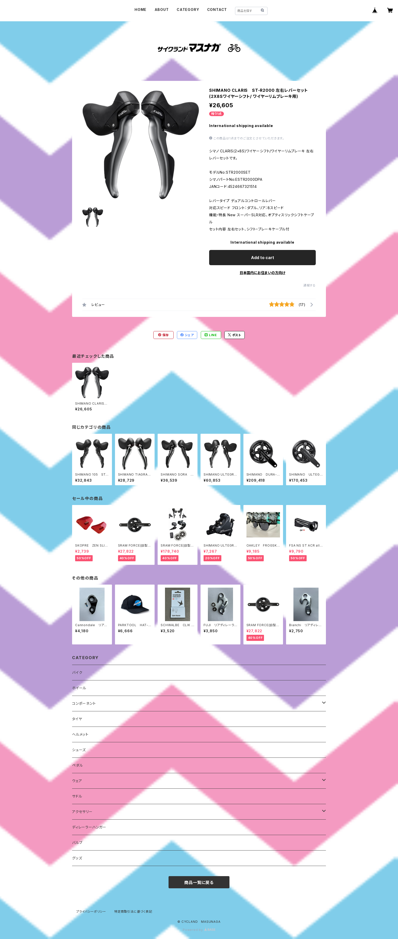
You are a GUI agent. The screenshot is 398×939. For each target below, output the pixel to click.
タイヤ (77, 719)
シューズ (79, 750)
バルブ (77, 842)
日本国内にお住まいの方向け (262, 272)
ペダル (77, 765)
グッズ (77, 858)
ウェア (77, 781)
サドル (77, 796)
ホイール (79, 688)
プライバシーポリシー (91, 911)
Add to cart (262, 257)
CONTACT (217, 9)
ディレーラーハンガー (89, 827)
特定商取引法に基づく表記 (133, 911)
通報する (309, 285)
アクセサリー (82, 811)
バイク (77, 672)
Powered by (199, 930)
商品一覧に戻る (199, 882)
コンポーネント (84, 703)
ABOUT (162, 9)
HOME (140, 9)
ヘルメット (80, 734)
